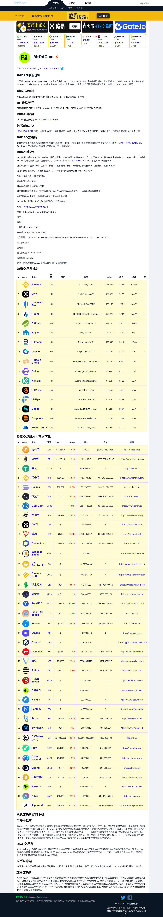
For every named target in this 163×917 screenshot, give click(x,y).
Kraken (36, 332)
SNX (49, 727)
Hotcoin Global (36, 361)
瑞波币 (35, 496)
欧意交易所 (20, 2)
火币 (127, 142)
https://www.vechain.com (132, 661)
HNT (50, 699)
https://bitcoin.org (132, 449)
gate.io (36, 351)
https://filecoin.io (132, 623)
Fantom (36, 709)
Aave (35, 796)
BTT (49, 738)
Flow (34, 747)
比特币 (72, 3)
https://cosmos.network (132, 594)
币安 (114, 142)
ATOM (49, 594)
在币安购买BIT (25, 131)
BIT (49, 690)
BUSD (49, 574)
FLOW (49, 748)
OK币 (35, 524)
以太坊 (88, 3)
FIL (49, 623)
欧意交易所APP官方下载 (25, 901)
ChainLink (38, 543)
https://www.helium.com (132, 699)
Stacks (36, 632)
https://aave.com (132, 796)
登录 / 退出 (144, 3)
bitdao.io (30, 68)
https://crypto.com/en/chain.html (132, 642)
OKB (50, 524)
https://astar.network (132, 758)
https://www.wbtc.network (132, 553)
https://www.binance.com (132, 477)
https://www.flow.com (132, 748)
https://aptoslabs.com (132, 670)
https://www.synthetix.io (132, 727)
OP (49, 651)
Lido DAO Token (37, 613)
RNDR (49, 680)
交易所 (56, 3)
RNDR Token (35, 680)
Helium (36, 699)
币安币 (35, 477)
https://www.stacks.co (132, 633)
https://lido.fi (132, 613)
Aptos (35, 670)
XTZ (49, 718)
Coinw (35, 371)
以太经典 (37, 584)
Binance (48, 68)
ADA (49, 515)
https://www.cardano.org (132, 515)
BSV (49, 777)
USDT (49, 468)
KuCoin (36, 380)
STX (49, 633)
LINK (49, 543)
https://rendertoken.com (132, 680)
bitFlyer (36, 399)
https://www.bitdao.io (47, 119)
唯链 (34, 661)
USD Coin (37, 505)
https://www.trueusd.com (132, 603)
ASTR (49, 758)
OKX (56, 68)
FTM (49, 709)
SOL (49, 487)
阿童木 (35, 594)
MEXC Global (39, 427)
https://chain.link (132, 543)
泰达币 (35, 468)
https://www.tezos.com (132, 718)
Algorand (37, 805)
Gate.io (136, 142)
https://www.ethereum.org (132, 459)
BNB (50, 477)
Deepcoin (37, 418)
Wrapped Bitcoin (37, 553)
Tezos (35, 718)
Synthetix (37, 727)
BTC (49, 449)
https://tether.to (132, 468)
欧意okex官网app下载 (86, 901)
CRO (49, 642)
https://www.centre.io (132, 506)
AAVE (49, 796)
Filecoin (36, 623)
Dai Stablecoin (38, 564)
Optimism (37, 651)
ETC (49, 584)
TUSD (49, 603)
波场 (34, 533)
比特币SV (37, 777)
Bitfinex (36, 323)
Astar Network (37, 758)
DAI (49, 564)
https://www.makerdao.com (132, 564)
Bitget (35, 408)
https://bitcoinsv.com (132, 777)
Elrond (36, 767)
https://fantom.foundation (132, 709)
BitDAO (36, 690)
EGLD (49, 768)
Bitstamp (37, 342)
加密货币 (53, 8)
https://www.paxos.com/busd (132, 574)
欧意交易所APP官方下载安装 (65, 901)
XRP (49, 496)
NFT (62, 8)
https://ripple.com (132, 496)
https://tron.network (132, 534)
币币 (70, 8)
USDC (49, 506)
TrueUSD (37, 603)
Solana (36, 487)
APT (49, 670)
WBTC (49, 553)
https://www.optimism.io (132, 651)
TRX (49, 534)
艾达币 (35, 515)
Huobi (35, 314)
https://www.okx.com (132, 524)
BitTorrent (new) (38, 738)
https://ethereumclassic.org (131, 584)
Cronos (36, 642)
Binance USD (36, 574)
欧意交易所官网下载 (44, 901)
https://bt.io (132, 738)
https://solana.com (132, 487)
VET (49, 661)
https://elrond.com (132, 768)
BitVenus (37, 390)
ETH (49, 459)
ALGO (49, 805)
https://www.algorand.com (132, 805)
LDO (49, 613)
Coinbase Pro (37, 304)
